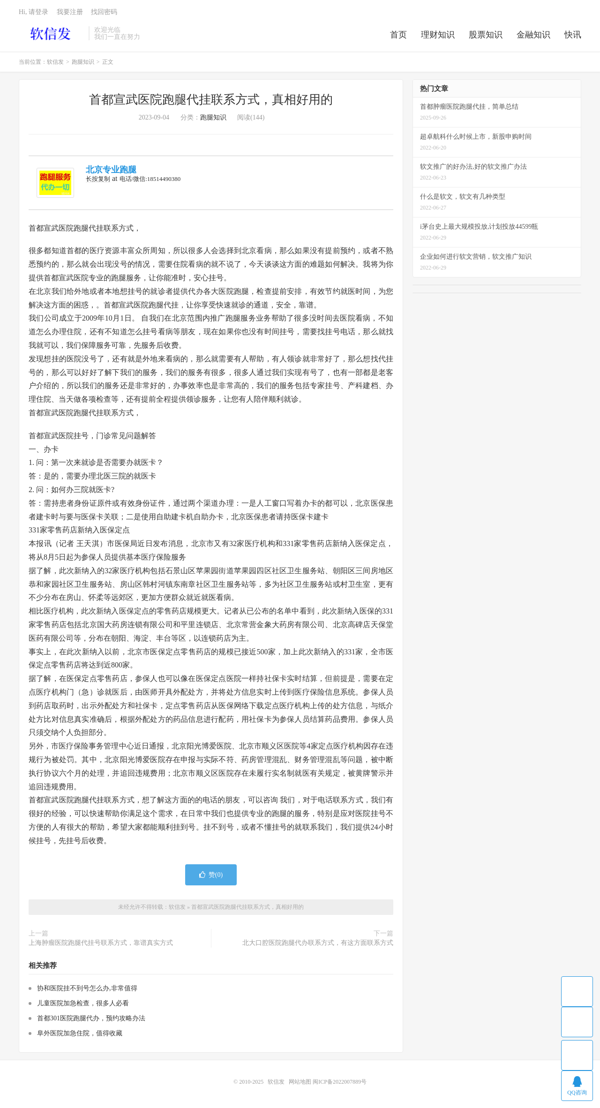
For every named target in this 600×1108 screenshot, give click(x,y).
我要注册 (70, 11)
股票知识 (485, 34)
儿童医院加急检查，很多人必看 (83, 1003)
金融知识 (533, 34)
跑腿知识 (83, 62)
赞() (211, 874)
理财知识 (438, 34)
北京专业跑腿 (111, 169)
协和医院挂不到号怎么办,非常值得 (87, 988)
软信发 (51, 33)
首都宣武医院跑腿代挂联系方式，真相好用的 (211, 99)
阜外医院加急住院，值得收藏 (79, 1033)
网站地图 (300, 1081)
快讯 (572, 34)
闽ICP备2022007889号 (340, 1081)
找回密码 (104, 11)
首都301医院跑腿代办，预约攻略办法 (91, 1018)
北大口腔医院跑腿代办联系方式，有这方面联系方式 (317, 942)
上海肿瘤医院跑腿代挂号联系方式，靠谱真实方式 (101, 942)
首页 (398, 34)
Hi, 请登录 (33, 11)
